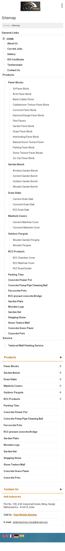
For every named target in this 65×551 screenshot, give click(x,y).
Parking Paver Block (23, 147)
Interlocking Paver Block (26, 136)
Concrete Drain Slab (23, 204)
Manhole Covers (17, 216)
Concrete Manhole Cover (26, 227)
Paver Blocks (15, 82)
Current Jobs (14, 48)
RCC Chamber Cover (24, 257)
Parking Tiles (16, 274)
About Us (12, 43)
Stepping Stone (17, 317)
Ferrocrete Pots (17, 290)
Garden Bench (16, 164)
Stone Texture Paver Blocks (28, 152)
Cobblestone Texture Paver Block (31, 104)
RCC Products (16, 251)
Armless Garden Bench (25, 170)
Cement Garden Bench (25, 176)
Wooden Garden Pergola (26, 240)
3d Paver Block (21, 88)
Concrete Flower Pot (20, 280)
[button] (25, 514)
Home (6, 25)
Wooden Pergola (22, 245)
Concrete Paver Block (24, 110)
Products (8, 74)
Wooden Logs (16, 306)
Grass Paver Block (22, 131)
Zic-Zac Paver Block (23, 158)
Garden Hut (14, 312)
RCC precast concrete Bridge (25, 296)
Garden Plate (15, 301)
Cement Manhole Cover (26, 222)
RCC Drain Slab (21, 209)
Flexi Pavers (19, 120)
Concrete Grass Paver (21, 328)
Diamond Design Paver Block (28, 115)
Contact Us (13, 70)
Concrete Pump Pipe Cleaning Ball (27, 285)
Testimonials (15, 64)
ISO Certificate (15, 59)
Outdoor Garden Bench (25, 181)
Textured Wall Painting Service (25, 345)
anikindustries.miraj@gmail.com (30, 522)
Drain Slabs (14, 192)
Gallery (11, 54)
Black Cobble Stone (23, 99)
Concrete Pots (16, 333)
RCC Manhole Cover (23, 263)
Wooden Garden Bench (25, 186)
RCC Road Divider (22, 268)
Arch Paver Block (22, 94)
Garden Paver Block (23, 126)
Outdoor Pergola (18, 233)
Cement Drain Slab (23, 199)
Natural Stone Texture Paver (28, 142)
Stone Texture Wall (19, 322)
